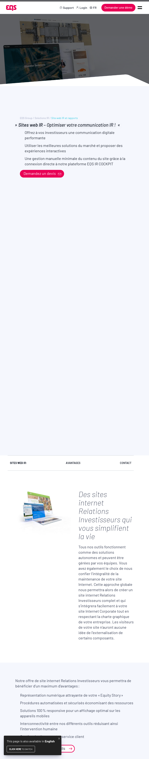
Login (83, 7)
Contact (125, 463)
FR (95, 7)
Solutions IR (42, 118)
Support (68, 7)
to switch (21, 749)
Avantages (73, 463)
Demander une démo (118, 7)
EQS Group (26, 118)
